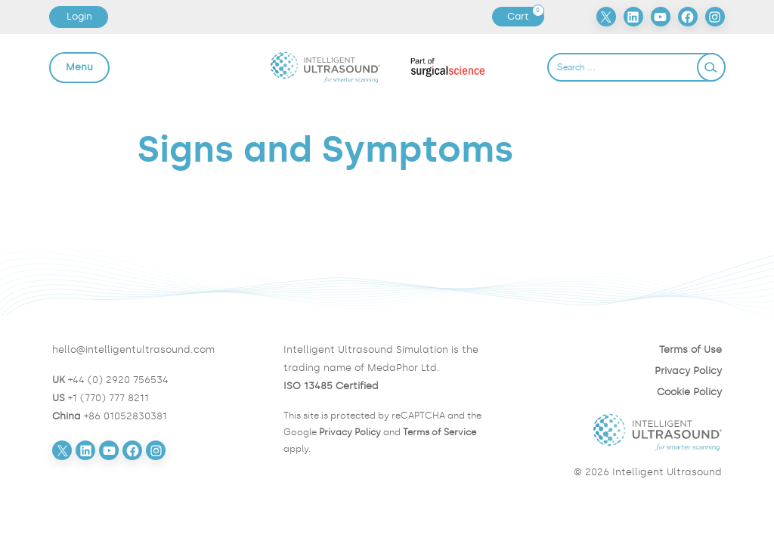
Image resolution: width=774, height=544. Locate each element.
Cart (525, 16)
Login (79, 16)
